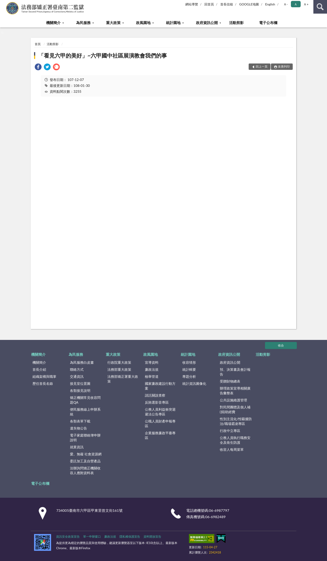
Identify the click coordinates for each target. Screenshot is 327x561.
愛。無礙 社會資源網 (86, 454)
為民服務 (83, 22)
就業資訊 (77, 447)
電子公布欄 (268, 22)
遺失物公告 (78, 428)
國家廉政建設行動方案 (160, 385)
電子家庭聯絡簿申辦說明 (85, 437)
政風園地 (143, 22)
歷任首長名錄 (42, 383)
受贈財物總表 (230, 381)
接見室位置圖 (80, 383)
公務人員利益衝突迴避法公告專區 (160, 411)
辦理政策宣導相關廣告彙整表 (235, 390)
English (270, 4)
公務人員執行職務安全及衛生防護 (235, 440)
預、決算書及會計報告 (235, 371)
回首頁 (209, 4)
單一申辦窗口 (92, 536)
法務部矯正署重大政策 (122, 378)
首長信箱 (226, 4)
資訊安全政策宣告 (68, 536)
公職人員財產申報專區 (160, 423)
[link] (38, 67)
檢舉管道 (152, 376)
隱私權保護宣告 (129, 536)
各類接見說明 (80, 390)
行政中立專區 (230, 431)
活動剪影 (236, 22)
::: (3, 3)
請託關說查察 (155, 395)
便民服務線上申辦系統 (85, 411)
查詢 (320, 7)
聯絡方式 (77, 369)
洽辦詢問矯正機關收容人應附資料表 (85, 470)
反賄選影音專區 (157, 402)
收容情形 (189, 362)
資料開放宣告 (152, 536)
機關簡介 (53, 22)
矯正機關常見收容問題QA (85, 399)
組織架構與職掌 (44, 376)
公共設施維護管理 (233, 400)
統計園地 (173, 22)
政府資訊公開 (207, 22)
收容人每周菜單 (232, 449)
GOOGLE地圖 (249, 4)
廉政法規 (152, 369)
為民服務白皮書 (82, 362)
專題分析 (189, 376)
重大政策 (113, 22)
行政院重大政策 (119, 362)
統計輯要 (189, 369)
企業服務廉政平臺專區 (160, 435)
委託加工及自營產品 (85, 461)
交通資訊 (77, 376)
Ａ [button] (295, 4)
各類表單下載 (80, 421)
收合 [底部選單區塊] (281, 345)
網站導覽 (191, 4)
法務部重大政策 (119, 369)
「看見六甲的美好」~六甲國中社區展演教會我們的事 (102, 55)
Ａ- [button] (285, 4)
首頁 (38, 44)
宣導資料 (152, 362)
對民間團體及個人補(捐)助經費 (235, 409)
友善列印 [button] (284, 66)
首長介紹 (39, 369)
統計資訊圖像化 (194, 383)
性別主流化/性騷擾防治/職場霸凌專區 (236, 421)
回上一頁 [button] (262, 66)
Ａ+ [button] (305, 4)
